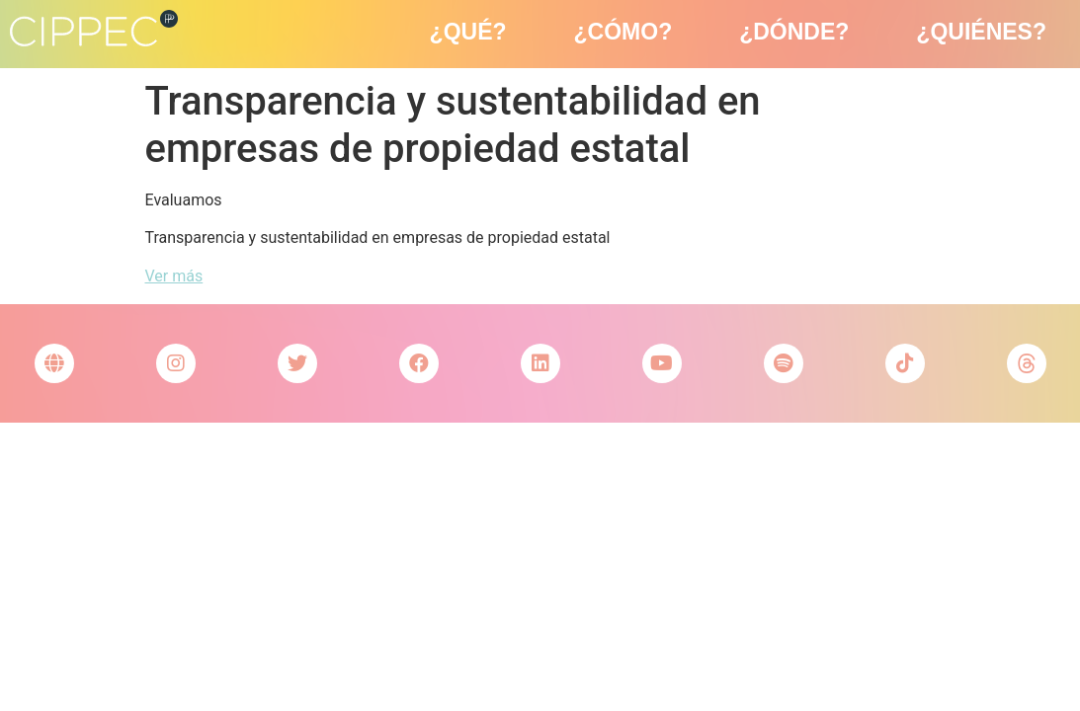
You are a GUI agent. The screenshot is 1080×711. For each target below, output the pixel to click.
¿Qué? (468, 31)
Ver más (174, 276)
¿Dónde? (794, 31)
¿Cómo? (623, 31)
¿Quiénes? (981, 31)
